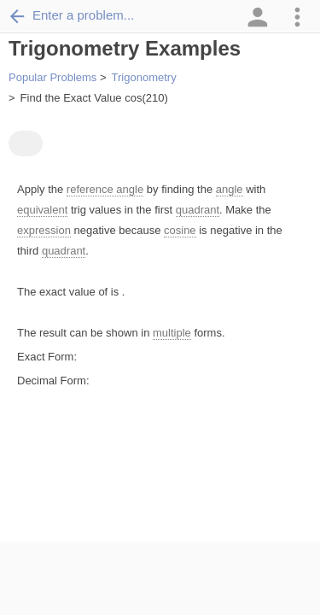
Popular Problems (52, 77)
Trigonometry (144, 77)
